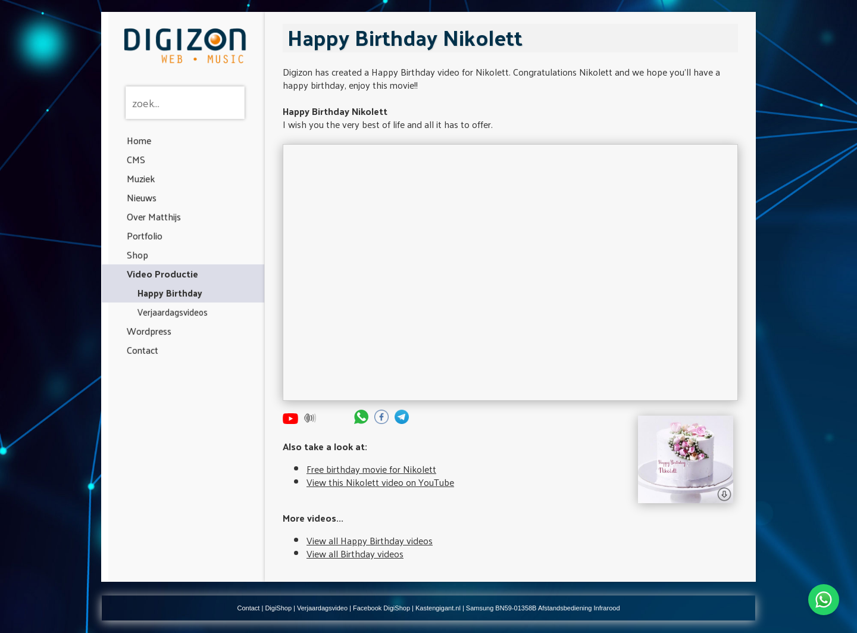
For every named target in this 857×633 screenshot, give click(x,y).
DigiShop (278, 608)
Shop (137, 254)
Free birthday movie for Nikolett (371, 469)
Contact (142, 349)
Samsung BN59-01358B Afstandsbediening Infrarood (543, 608)
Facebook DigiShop (381, 608)
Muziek (141, 178)
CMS (136, 159)
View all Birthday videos (355, 553)
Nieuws (142, 197)
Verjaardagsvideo (322, 608)
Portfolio (144, 235)
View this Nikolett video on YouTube (380, 482)
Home (139, 140)
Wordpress (149, 330)
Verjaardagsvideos (172, 312)
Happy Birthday (169, 293)
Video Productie (162, 273)
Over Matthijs (154, 216)
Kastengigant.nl (438, 608)
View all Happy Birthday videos (369, 540)
